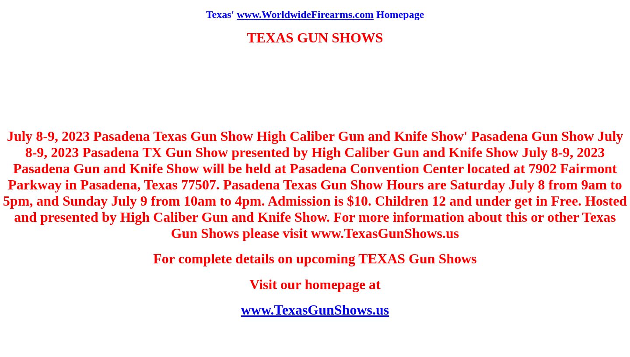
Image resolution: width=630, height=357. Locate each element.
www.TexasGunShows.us (315, 310)
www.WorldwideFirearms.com (305, 14)
